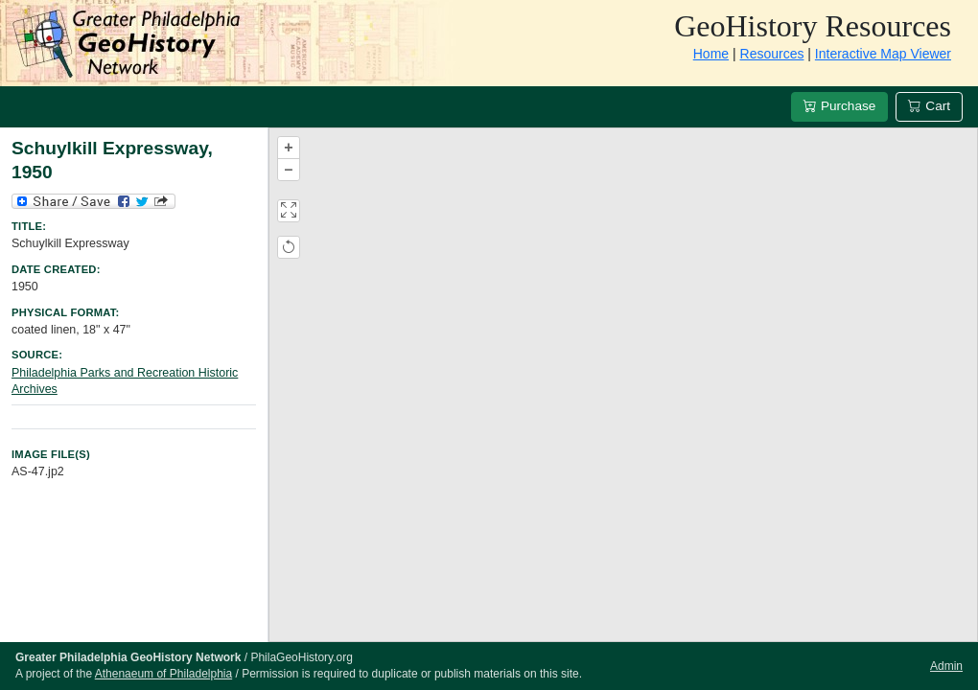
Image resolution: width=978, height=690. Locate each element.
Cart (929, 106)
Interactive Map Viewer (883, 53)
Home (711, 53)
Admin (946, 666)
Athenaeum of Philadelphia (163, 673)
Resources (772, 53)
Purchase (839, 106)
